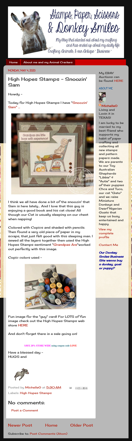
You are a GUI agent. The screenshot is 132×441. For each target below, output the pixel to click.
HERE (23, 325)
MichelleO (109, 106)
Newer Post (20, 425)
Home (13, 62)
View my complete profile (106, 233)
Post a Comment (24, 410)
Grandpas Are (65, 245)
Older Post (81, 425)
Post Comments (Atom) (48, 433)
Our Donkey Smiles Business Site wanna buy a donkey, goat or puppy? (111, 260)
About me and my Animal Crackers (48, 62)
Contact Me (108, 245)
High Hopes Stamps (36, 393)
